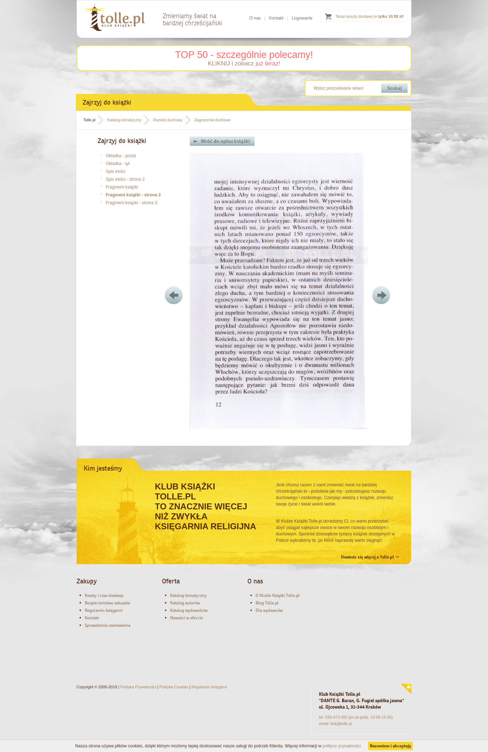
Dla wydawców (269, 610)
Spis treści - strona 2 (125, 179)
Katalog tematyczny (124, 120)
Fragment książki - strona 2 (133, 194)
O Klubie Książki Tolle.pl (278, 595)
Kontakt (276, 18)
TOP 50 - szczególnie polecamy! (244, 54)
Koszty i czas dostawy (104, 595)
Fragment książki (122, 187)
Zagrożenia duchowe (212, 120)
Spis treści (115, 171)
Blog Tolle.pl (267, 603)
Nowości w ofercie (186, 618)
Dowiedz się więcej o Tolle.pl (370, 557)
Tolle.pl (89, 120)
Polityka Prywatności (138, 687)
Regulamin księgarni (103, 610)
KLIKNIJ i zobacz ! (244, 63)
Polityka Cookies (173, 687)
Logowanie (302, 18)
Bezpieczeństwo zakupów (107, 603)
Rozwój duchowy (168, 120)
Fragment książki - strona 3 (131, 202)
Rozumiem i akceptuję (390, 746)
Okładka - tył (118, 163)
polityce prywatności (341, 745)
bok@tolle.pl (341, 723)
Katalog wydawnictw (189, 610)
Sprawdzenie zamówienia (107, 625)
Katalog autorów (185, 603)
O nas (255, 18)
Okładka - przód (121, 155)
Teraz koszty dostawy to (370, 16)
